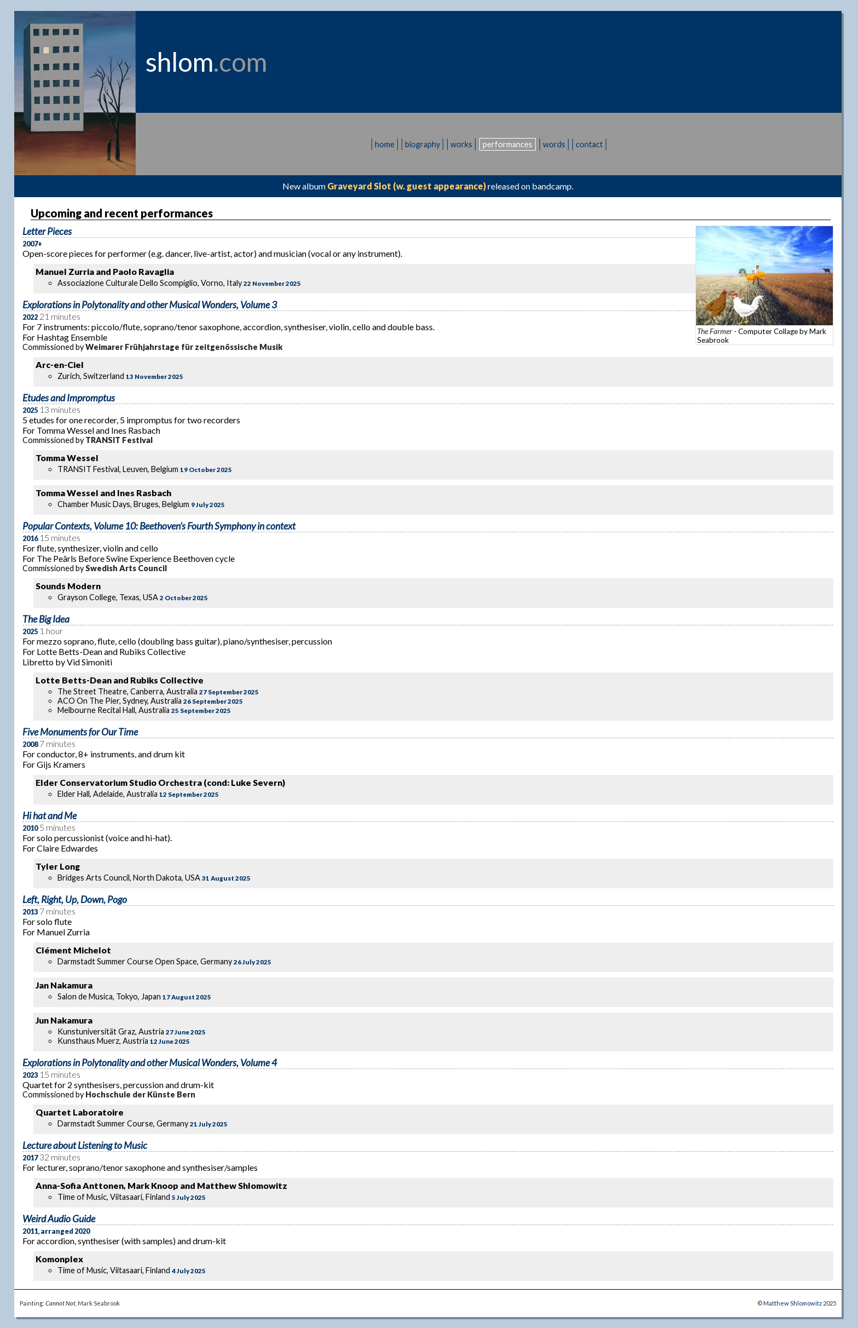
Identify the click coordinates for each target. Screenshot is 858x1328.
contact (589, 144)
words (554, 144)
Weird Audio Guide (58, 1218)
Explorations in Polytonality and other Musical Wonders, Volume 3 (149, 305)
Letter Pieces (47, 231)
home (385, 144)
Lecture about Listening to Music (84, 1145)
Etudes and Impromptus (68, 398)
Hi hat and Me (49, 815)
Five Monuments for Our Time (80, 732)
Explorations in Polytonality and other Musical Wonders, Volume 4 (149, 1062)
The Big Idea (45, 619)
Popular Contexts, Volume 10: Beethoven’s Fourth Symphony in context (158, 526)
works (461, 144)
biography (422, 144)
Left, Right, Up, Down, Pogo (74, 899)
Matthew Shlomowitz (792, 1303)
